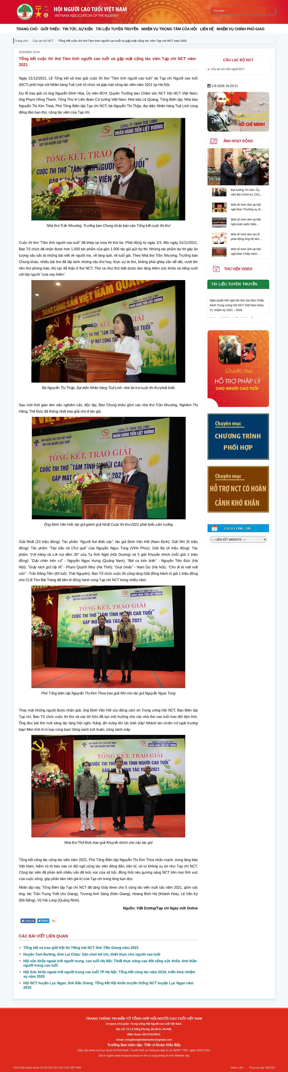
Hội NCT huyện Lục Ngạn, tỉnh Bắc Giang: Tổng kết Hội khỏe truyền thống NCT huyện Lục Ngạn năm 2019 (108, 985)
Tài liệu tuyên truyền (234, 284)
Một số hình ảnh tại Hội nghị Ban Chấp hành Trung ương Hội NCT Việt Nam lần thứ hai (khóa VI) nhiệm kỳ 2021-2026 (247, 251)
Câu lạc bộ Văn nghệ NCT (227, 69)
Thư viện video (238, 269)
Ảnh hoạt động (238, 141)
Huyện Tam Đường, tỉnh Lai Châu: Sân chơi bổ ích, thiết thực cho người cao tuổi (91, 954)
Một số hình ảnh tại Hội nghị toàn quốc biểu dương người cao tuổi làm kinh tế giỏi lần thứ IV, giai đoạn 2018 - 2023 (247, 222)
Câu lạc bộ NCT (43, 40)
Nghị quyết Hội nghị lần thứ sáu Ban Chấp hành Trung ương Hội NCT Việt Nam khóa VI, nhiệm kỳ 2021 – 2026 (237, 306)
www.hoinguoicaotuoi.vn (129, 1055)
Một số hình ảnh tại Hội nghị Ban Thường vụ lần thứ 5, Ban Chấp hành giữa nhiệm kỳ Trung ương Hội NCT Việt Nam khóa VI (246, 207)
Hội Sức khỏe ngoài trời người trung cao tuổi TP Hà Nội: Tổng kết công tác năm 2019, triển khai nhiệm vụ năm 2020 (109, 974)
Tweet (43, 920)
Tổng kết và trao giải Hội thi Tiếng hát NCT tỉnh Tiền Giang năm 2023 (81, 948)
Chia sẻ (28, 921)
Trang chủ (21, 40)
